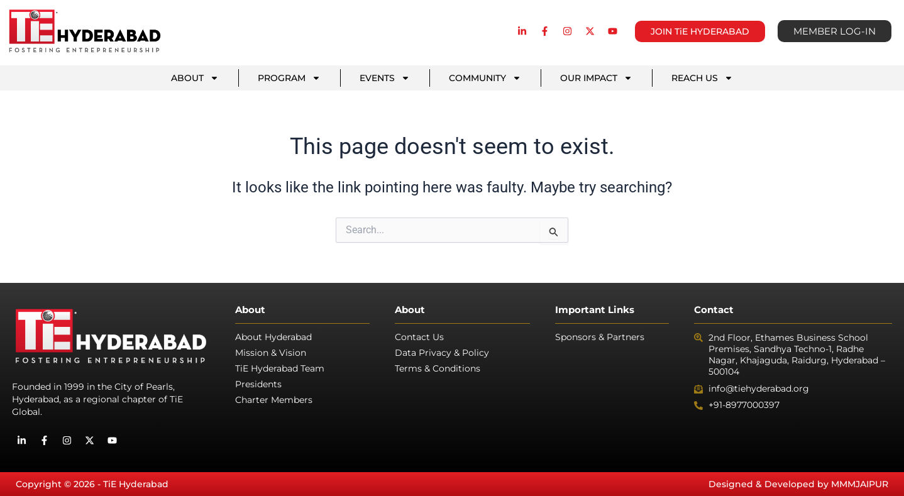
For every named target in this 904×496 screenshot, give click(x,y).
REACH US (702, 78)
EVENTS (385, 78)
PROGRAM (289, 78)
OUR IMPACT (596, 78)
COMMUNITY (485, 78)
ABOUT (195, 78)
